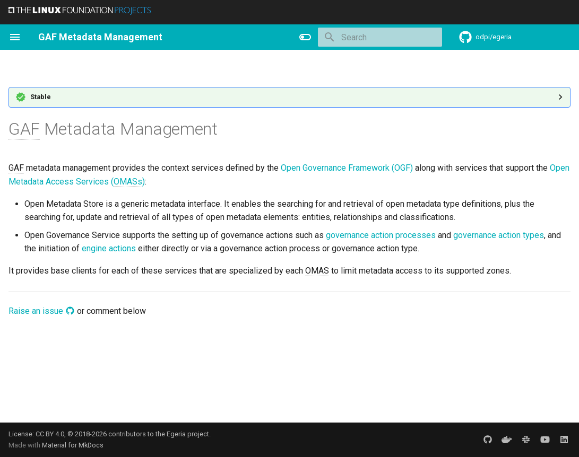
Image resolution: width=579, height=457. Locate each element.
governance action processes (381, 235)
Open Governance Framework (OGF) (347, 168)
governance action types (498, 235)
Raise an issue (41, 311)
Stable (40, 97)
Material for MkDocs (72, 445)
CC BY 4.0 (50, 434)
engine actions (109, 248)
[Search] (380, 37)
